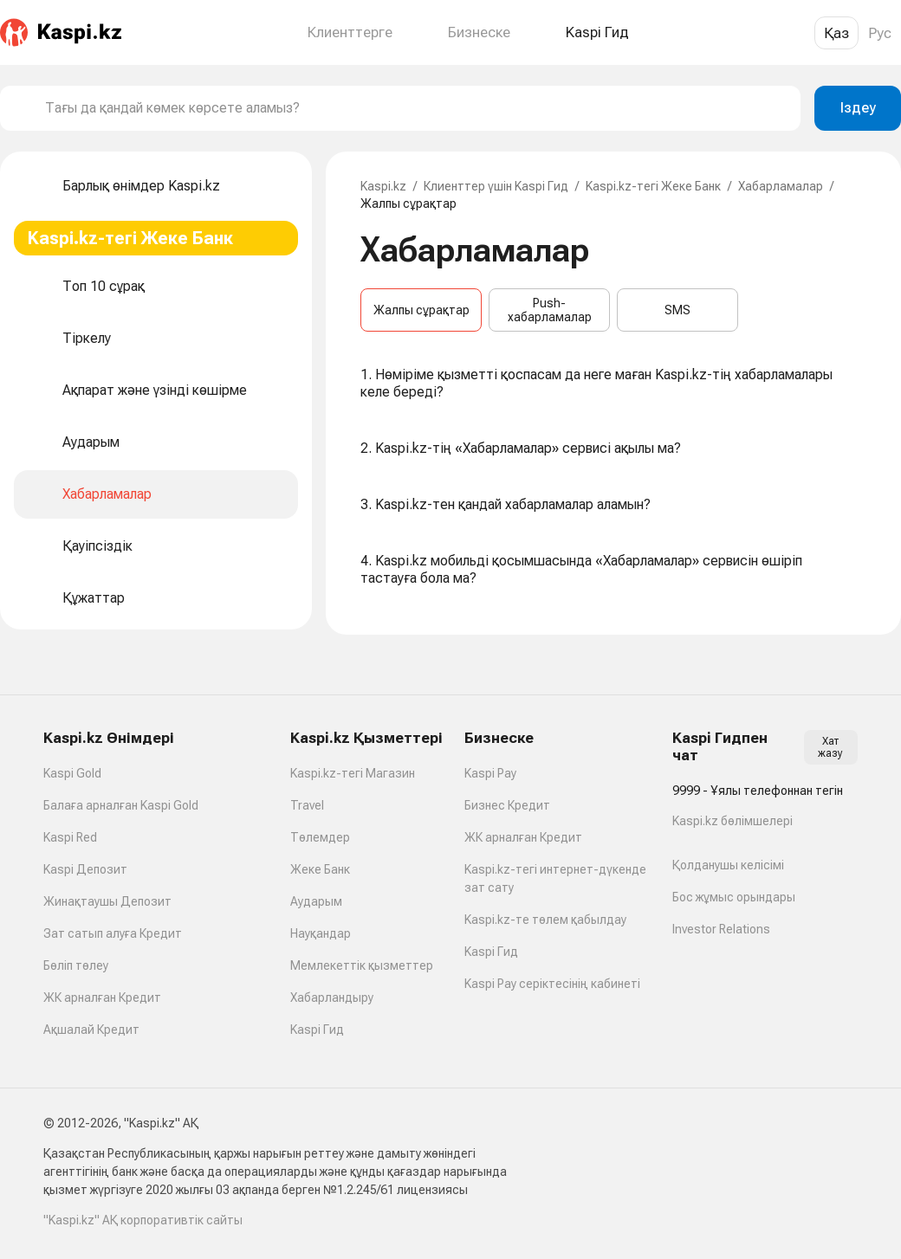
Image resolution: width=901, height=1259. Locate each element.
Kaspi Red (70, 837)
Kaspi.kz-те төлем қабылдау (545, 919)
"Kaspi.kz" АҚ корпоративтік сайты (143, 1220)
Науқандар (320, 933)
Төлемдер (320, 837)
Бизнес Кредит (507, 805)
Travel (307, 805)
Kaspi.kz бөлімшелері (732, 821)
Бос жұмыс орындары (733, 897)
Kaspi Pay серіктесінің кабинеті (552, 984)
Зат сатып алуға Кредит (112, 933)
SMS (677, 310)
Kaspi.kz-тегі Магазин (352, 773)
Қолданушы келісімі (728, 865)
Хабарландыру (331, 997)
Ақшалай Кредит (91, 1029)
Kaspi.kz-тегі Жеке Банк (653, 186)
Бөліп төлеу (75, 965)
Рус (879, 33)
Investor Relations (721, 929)
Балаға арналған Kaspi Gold (120, 805)
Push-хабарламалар (550, 310)
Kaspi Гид (317, 1029)
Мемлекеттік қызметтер (361, 965)
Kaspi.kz (383, 186)
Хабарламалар (780, 186)
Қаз (836, 33)
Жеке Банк (320, 869)
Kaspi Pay (490, 773)
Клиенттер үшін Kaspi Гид (496, 186)
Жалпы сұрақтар (421, 310)
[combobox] (416, 108)
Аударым (316, 901)
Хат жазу (830, 747)
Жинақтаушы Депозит (107, 901)
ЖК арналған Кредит (102, 997)
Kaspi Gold (72, 773)
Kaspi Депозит (85, 869)
